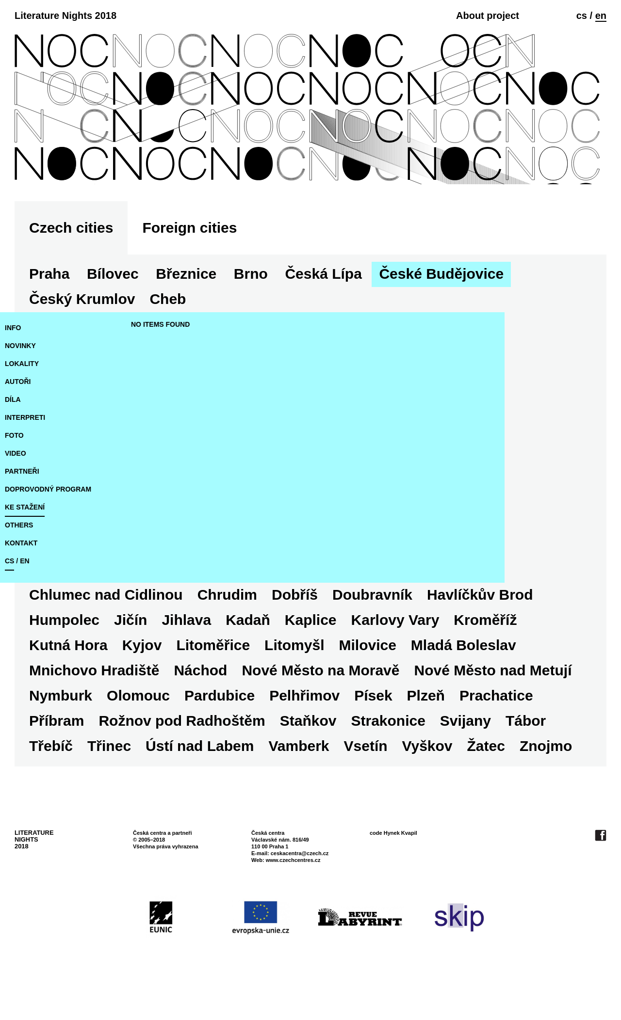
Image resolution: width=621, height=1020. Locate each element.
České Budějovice (441, 311)
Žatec (486, 783)
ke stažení (25, 544)
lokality (22, 400)
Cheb (47, 631)
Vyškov (427, 783)
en (600, 15)
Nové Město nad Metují (493, 707)
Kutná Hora (68, 682)
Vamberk (298, 783)
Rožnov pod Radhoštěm (181, 757)
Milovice (367, 682)
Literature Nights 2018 (65, 15)
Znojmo (546, 783)
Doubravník (423, 631)
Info (13, 364)
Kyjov (142, 682)
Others (19, 562)
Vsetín (366, 783)
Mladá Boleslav (463, 682)
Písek (373, 732)
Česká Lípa (323, 311)
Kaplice (311, 657)
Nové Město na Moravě (320, 707)
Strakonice (388, 757)
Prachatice (496, 732)
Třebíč (51, 783)
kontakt (21, 580)
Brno (251, 311)
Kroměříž (485, 657)
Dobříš (346, 631)
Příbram (56, 757)
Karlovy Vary (395, 657)
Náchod (200, 707)
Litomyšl (294, 682)
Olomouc (138, 732)
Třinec (109, 783)
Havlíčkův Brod (531, 631)
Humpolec (64, 657)
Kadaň (248, 657)
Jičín (130, 657)
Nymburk (60, 732)
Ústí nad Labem (200, 783)
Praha (49, 311)
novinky (20, 382)
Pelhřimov (304, 732)
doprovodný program (48, 526)
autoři (18, 418)
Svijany (465, 757)
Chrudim (278, 631)
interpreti (25, 454)
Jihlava (186, 657)
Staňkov (308, 757)
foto (14, 472)
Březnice (186, 311)
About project (487, 15)
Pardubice (219, 732)
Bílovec (113, 311)
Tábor (526, 757)
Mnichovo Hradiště (94, 707)
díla (13, 436)
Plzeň (426, 732)
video (15, 490)
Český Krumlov (82, 336)
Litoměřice (213, 682)
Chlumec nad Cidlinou (157, 631)
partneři (22, 508)
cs (581, 15)
